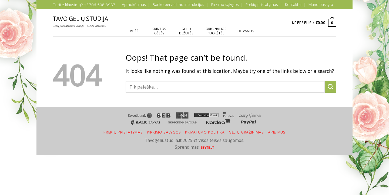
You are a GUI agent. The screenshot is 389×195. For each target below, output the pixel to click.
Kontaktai (293, 4)
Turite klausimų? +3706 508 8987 (84, 4)
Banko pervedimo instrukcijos (178, 4)
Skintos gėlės (159, 31)
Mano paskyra (320, 4)
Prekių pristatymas (261, 4)
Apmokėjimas (134, 4)
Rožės (135, 31)
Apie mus (276, 132)
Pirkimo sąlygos (225, 4)
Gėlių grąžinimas (246, 132)
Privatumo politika (204, 132)
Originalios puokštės (216, 31)
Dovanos (245, 31)
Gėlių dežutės (186, 31)
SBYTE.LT (207, 147)
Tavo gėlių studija (80, 19)
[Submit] (330, 87)
